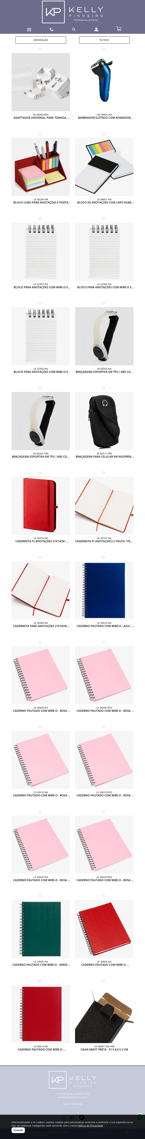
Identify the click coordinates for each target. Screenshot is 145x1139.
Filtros (104, 40)
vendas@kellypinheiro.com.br (73, 1097)
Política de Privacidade (90, 1125)
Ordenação (40, 40)
